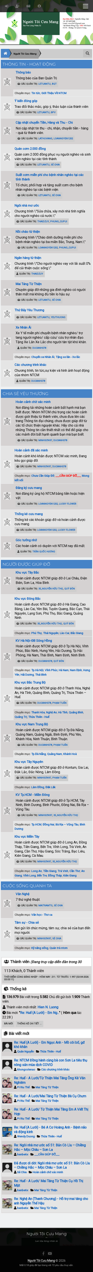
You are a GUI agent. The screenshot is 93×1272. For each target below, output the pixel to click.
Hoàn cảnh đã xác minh (31, 450)
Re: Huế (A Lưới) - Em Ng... (39, 1013)
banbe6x (22, 1154)
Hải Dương (27, 674)
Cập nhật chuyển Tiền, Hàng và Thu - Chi (44, 123)
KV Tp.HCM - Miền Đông (33, 795)
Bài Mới (8, 1023)
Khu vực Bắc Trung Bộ (30, 682)
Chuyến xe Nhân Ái (42, 357)
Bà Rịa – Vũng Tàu (67, 824)
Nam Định (76, 670)
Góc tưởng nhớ (26, 540)
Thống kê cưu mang (29, 514)
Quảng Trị (21, 717)
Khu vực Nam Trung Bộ (32, 724)
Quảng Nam (54, 754)
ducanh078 (39, 348)
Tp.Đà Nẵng (38, 754)
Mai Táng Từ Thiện (29, 284)
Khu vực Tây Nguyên (29, 762)
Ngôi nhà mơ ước (27, 205)
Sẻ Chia (55, 164)
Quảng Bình (76, 712)
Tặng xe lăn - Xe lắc (68, 357)
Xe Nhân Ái (23, 327)
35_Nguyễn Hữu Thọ (50, 588)
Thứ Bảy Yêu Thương (29, 310)
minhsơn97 (45, 440)
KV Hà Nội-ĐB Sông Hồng (34, 641)
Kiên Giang (69, 875)
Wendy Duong (26, 1136)
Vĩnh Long (29, 875)
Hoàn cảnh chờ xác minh (33, 402)
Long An (36, 871)
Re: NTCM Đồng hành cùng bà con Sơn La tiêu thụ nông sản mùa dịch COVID (50, 1062)
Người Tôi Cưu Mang (41, 1260)
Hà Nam (64, 670)
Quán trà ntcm (59, 948)
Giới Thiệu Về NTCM (53, 93)
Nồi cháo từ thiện (28, 232)
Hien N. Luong (48, 1007)
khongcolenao (26, 1069)
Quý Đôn (69, 588)
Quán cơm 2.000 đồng (30, 149)
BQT (54, 84)
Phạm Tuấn (59, 703)
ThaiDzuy (43, 221)
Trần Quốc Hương (43, 551)
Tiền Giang (49, 871)
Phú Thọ (36, 633)
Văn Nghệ (22, 894)
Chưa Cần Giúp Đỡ (42, 475)
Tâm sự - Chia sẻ (27, 923)
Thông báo (23, 72)
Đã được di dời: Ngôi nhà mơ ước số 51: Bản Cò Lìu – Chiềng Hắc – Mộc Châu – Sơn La (52, 1165)
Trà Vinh (63, 871)
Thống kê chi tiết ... (29, 1023)
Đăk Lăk (50, 787)
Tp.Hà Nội (37, 670)
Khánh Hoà (70, 754)
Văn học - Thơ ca (41, 914)
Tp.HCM (36, 824)
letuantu (44, 84)
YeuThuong (58, 317)
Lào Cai (64, 633)
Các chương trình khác (30, 365)
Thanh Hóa (38, 712)
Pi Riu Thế (23, 1087)
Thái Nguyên (50, 633)
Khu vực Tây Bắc (27, 572)
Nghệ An (51, 712)
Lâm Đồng (37, 787)
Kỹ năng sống (39, 948)
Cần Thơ (74, 871)
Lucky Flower (67, 503)
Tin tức (35, 93)
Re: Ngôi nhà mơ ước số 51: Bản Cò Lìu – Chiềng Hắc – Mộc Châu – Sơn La (50, 1147)
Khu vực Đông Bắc (27, 599)
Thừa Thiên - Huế (38, 717)
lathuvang (45, 138)
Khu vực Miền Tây (27, 837)
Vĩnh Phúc (51, 670)
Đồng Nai (48, 824)
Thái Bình (40, 674)
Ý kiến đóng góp (26, 101)
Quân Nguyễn (25, 1051)
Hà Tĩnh (63, 712)
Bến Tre (42, 875)
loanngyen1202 (63, 138)
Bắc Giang (76, 633)
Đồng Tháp (55, 875)
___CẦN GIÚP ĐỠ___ (46, 1154)
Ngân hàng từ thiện (28, 258)
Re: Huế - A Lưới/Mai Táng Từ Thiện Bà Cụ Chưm (50, 1096)
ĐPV (53, 112)
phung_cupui (58, 221)
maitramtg (45, 905)
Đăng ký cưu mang (29, 488)
